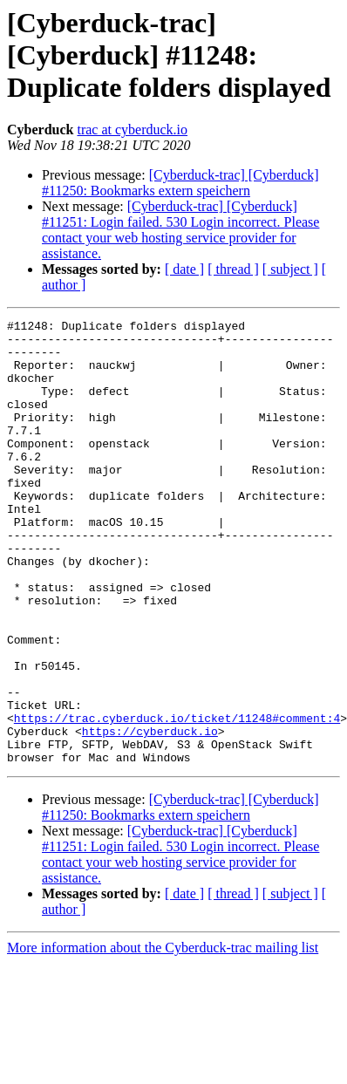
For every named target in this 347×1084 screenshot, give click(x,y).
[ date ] (184, 269)
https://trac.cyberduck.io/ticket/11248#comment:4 (177, 799)
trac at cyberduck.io (132, 129)
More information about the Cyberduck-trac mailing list (162, 1036)
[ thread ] (233, 269)
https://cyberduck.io (150, 814)
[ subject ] (290, 269)
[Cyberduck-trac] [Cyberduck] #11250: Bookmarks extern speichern (180, 182)
